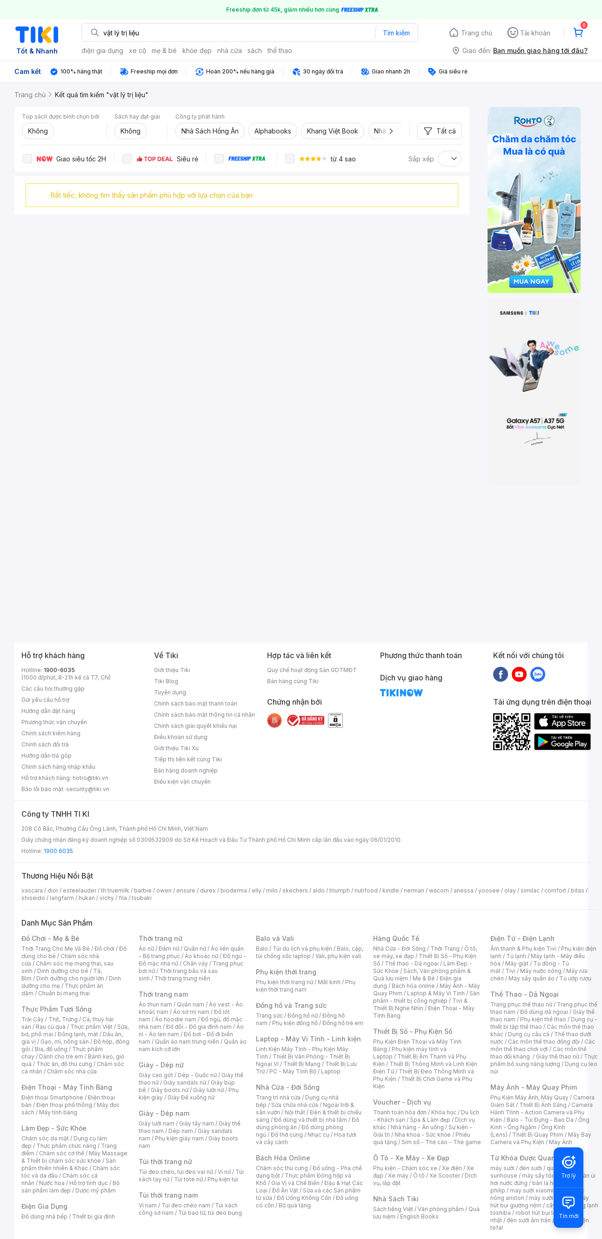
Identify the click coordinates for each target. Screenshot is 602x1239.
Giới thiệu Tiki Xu (176, 748)
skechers (295, 890)
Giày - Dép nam (164, 1113)
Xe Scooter (444, 1175)
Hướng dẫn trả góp (46, 755)
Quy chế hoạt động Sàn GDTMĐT (312, 669)
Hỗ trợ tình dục (88, 1182)
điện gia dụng (102, 50)
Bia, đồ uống (51, 1049)
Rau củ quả (51, 1026)
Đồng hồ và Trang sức (291, 1005)
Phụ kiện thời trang (286, 972)
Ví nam (148, 1205)
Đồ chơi (104, 948)
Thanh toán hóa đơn (400, 1112)
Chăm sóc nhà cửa (72, 1071)
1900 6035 (58, 850)
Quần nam (190, 1004)
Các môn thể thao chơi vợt (542, 1045)
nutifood (366, 890)
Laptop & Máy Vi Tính (436, 993)
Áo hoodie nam (175, 1019)
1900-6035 (59, 669)
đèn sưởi (530, 1168)
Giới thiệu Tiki (172, 669)
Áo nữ (146, 948)
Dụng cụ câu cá (528, 1034)
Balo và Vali (275, 938)
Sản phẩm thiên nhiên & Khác (68, 1164)
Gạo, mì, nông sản (64, 1041)
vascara (32, 890)
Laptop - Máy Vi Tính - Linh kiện (308, 1039)
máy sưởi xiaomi (551, 1197)
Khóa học (443, 1112)
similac (530, 890)
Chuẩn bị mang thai (64, 993)
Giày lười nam (156, 1123)
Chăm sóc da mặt (45, 1138)
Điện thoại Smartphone (52, 1097)
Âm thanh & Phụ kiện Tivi (523, 948)
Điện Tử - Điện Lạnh (522, 938)
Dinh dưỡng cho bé (62, 970)
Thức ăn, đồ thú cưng (64, 1063)
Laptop (331, 1071)
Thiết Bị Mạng (302, 1063)
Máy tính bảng (58, 1112)
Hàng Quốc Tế (396, 938)
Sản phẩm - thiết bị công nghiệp (426, 997)
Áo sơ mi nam (191, 1011)
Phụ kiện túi (222, 1179)
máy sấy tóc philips (548, 1175)
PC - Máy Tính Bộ (292, 1071)
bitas (577, 890)
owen (164, 890)
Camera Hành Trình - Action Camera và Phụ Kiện (541, 1112)
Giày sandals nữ (184, 1082)
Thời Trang (445, 948)
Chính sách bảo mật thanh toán (195, 703)
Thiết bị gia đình (93, 1216)
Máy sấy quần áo (531, 978)
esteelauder (79, 890)
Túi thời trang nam (168, 1195)
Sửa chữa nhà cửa (294, 1104)
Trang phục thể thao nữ (521, 1004)
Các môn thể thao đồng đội (544, 1041)
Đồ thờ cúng (287, 1134)
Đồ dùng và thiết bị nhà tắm (310, 1119)
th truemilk (115, 890)
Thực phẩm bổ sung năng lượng (544, 1060)
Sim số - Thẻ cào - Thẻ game (441, 1142)
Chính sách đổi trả (45, 744)
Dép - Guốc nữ (197, 1075)
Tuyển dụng (170, 692)
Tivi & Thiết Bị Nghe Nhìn (420, 1004)
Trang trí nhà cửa (278, 1097)
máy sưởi (502, 1168)
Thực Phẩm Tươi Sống (56, 1009)
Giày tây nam (196, 1123)
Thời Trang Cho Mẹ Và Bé (55, 948)
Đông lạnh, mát (78, 1034)
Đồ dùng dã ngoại (544, 1011)
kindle (390, 890)
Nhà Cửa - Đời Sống (288, 1087)
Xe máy (398, 1175)
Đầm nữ (169, 948)
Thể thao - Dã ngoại (412, 963)
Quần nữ (195, 948)
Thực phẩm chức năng (66, 1145)
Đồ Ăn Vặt (285, 1190)
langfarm (62, 897)
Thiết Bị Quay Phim (537, 1134)
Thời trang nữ (160, 938)
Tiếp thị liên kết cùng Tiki (188, 759)
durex (208, 890)
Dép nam (180, 1130)
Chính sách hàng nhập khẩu (58, 766)
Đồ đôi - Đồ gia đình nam (199, 1026)
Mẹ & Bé (424, 978)
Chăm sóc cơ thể (61, 1153)
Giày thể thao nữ (557, 1056)
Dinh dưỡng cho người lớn (70, 978)
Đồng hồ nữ (303, 1015)
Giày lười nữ (208, 1089)
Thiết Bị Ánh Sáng (543, 1104)
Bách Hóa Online (283, 1158)
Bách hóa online (413, 985)
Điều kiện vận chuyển (182, 781)
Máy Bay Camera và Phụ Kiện (540, 1138)
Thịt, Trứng (63, 1019)
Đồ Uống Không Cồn (304, 1197)
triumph (339, 890)
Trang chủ (476, 33)
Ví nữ (224, 1171)
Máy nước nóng (541, 970)
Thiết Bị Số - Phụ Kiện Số (412, 1031)
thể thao (280, 50)
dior (52, 890)
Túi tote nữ (188, 1179)
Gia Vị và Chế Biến (295, 1182)
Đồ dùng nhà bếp (44, 1216)
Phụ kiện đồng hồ (295, 1022)
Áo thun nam (155, 1004)
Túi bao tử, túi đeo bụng (210, 1212)
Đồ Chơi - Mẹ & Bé (50, 938)
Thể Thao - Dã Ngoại (524, 994)
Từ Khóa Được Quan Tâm (530, 1158)
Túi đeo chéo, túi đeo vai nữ (176, 1171)
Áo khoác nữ (201, 956)
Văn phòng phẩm (441, 1209)
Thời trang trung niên (182, 978)
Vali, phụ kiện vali (338, 956)
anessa (464, 890)
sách (254, 50)
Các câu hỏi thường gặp (53, 688)
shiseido (33, 897)
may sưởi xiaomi (532, 1190)
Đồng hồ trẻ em (342, 1022)
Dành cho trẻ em (61, 1056)
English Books (419, 1216)
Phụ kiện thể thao (543, 1019)
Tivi (510, 970)
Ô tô (419, 1175)
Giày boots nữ (169, 1089)
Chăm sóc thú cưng (282, 1168)
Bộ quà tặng (295, 1205)
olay (510, 890)
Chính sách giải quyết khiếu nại (195, 725)
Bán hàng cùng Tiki (293, 681)
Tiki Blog (166, 681)
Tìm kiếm (396, 33)
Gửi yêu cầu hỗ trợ (45, 699)
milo (272, 890)
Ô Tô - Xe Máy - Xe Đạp (411, 1158)
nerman (414, 890)
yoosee (489, 890)
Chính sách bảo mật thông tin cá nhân (204, 714)
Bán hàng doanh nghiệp (186, 770)
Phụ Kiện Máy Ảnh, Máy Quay (529, 1097)
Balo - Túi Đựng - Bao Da (540, 1119)
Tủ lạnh (516, 956)
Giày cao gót (156, 1075)
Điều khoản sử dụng (180, 736)
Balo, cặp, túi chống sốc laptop (309, 952)
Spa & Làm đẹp (430, 1119)
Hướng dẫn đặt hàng (48, 710)
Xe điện (452, 1168)
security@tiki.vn (87, 789)
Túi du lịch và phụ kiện (302, 948)
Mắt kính (329, 982)
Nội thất (295, 1112)
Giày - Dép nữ (161, 1065)
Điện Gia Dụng (44, 1206)
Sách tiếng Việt (393, 1209)
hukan (87, 897)
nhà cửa (229, 50)
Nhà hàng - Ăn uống (417, 1127)
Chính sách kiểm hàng (50, 733)
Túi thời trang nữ (165, 1162)
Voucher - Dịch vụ (402, 1102)
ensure (185, 890)
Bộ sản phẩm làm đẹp (70, 1186)
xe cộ (137, 50)
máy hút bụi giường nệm (539, 1201)
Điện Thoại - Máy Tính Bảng (66, 1087)
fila (123, 897)
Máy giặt (516, 963)
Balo (262, 948)
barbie (143, 890)
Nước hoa (52, 1182)
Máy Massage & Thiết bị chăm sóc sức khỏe (74, 1157)
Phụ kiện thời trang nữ (284, 982)
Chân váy (195, 963)
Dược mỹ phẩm (95, 1190)
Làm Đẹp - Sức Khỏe (54, 1128)
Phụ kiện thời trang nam (305, 986)
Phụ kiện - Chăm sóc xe (405, 1168)
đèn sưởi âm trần (529, 1220)
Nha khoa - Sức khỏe (423, 1134)
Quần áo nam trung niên (187, 1041)
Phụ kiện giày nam (179, 1138)
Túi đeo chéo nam (185, 1205)
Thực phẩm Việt (91, 1026)
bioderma (234, 890)
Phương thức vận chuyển (54, 722)
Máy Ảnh (560, 1142)
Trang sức (269, 1015)
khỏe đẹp (197, 50)
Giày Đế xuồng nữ (190, 1097)
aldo (319, 890)
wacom (439, 890)
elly (256, 890)
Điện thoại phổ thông (64, 1104)
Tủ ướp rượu (575, 978)
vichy (107, 897)
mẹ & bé (164, 50)
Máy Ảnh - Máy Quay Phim (533, 1087)
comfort (555, 890)
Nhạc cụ (318, 1134)
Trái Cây (32, 1019)
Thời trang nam (163, 994)
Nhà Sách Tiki (396, 1199)
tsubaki (142, 897)
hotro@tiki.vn (90, 777)
